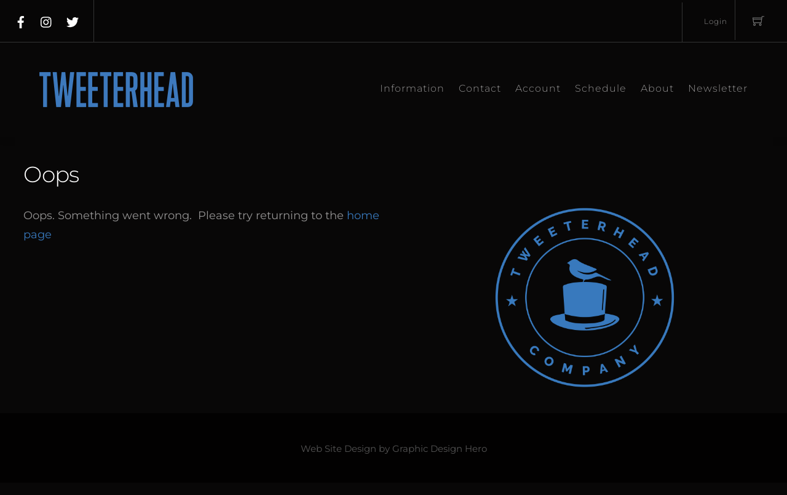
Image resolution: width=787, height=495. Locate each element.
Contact (480, 88)
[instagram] (46, 20)
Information (412, 88)
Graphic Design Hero (439, 448)
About (657, 88)
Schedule (601, 88)
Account (538, 88)
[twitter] (72, 20)
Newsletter (718, 88)
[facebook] (21, 20)
